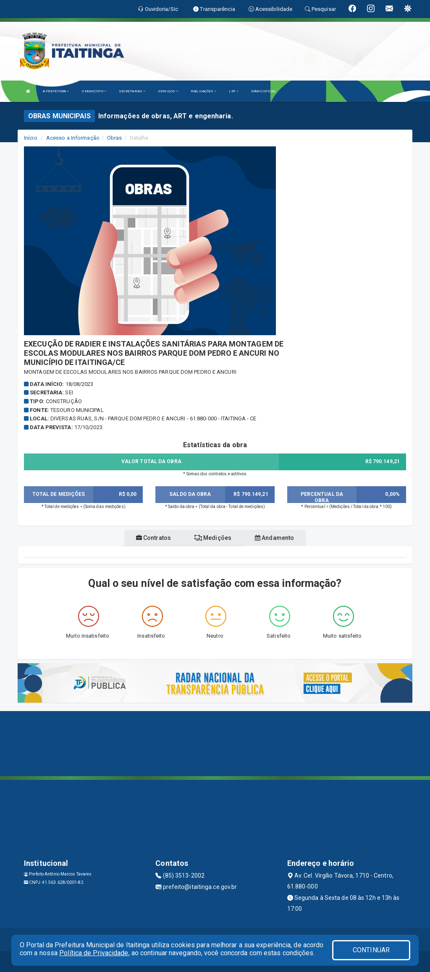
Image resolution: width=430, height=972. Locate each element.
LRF (234, 91)
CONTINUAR (371, 950)
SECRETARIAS (132, 91)
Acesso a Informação (73, 138)
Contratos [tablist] (153, 537)
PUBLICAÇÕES (203, 91)
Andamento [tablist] (274, 537)
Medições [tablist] (212, 537)
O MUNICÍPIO (94, 91)
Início (30, 138)
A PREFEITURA (56, 91)
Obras (114, 138)
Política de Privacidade (93, 953)
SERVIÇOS (168, 91)
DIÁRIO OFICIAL (263, 91)
